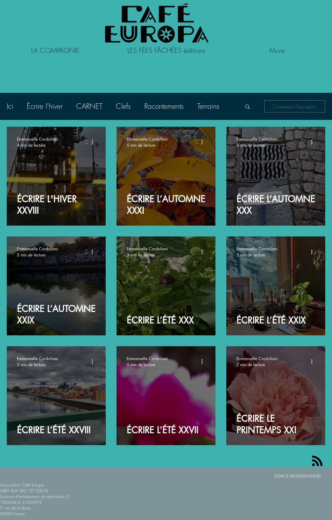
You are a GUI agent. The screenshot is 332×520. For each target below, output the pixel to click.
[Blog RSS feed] (317, 461)
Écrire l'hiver (45, 106)
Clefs (123, 106)
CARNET (89, 106)
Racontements (164, 106)
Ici (10, 106)
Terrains (208, 106)
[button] (247, 107)
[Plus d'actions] (94, 142)
